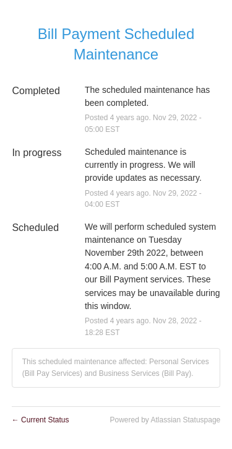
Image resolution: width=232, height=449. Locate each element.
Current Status (40, 420)
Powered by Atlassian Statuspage (165, 420)
